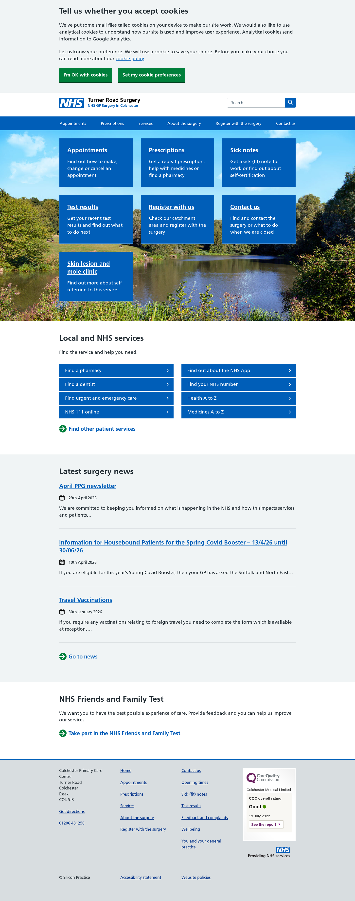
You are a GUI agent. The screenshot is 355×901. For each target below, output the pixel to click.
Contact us (285, 123)
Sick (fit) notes (194, 794)
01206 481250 (72, 823)
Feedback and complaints (204, 817)
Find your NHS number (240, 384)
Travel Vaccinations (85, 599)
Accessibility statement (140, 877)
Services (146, 123)
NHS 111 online (118, 412)
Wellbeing (190, 829)
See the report (263, 824)
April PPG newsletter (87, 485)
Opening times (194, 782)
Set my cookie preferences (152, 75)
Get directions (72, 811)
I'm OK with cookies (85, 75)
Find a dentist (118, 384)
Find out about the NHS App (240, 371)
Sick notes (244, 150)
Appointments (73, 123)
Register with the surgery (238, 123)
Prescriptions (112, 123)
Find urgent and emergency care (118, 398)
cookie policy (130, 58)
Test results (82, 206)
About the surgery (184, 123)
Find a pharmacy (118, 371)
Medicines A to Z (240, 412)
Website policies (196, 877)
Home (125, 770)
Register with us (171, 206)
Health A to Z (240, 398)
